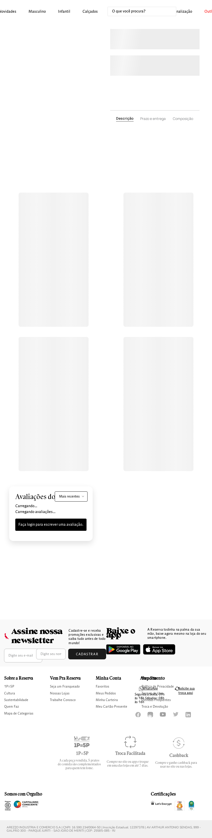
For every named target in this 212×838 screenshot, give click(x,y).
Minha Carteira (107, 700)
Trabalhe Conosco (63, 700)
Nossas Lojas (59, 693)
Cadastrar (87, 654)
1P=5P (9, 686)
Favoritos (102, 686)
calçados (90, 12)
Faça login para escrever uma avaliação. (50, 525)
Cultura (9, 693)
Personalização (179, 12)
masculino (37, 12)
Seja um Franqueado (65, 686)
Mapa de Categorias (18, 713)
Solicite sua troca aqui (186, 691)
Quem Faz (11, 706)
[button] (37, 12)
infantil (64, 12)
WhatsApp (150, 688)
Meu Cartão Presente (111, 706)
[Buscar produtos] (167, 11)
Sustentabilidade (16, 700)
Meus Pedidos (106, 693)
